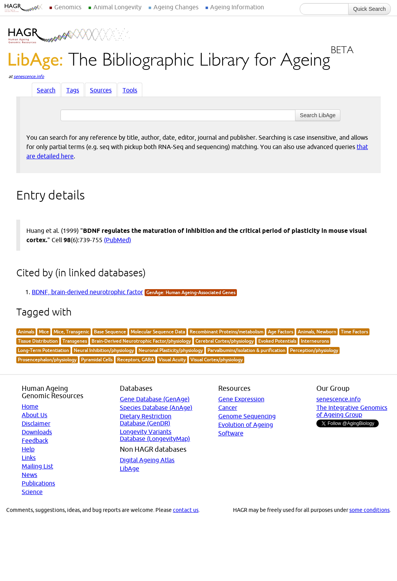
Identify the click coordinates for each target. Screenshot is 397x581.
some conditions (369, 510)
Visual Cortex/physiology (216, 359)
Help (28, 449)
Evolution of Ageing (245, 424)
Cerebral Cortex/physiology (224, 340)
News (29, 474)
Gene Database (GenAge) (155, 398)
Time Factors (354, 331)
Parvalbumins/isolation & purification (246, 350)
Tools (130, 90)
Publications (38, 483)
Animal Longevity (117, 6)
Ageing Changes (176, 6)
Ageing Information (237, 6)
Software (230, 433)
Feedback (35, 440)
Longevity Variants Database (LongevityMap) (155, 435)
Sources (101, 90)
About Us (34, 414)
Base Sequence (110, 331)
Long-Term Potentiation (43, 350)
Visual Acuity (172, 359)
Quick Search (369, 9)
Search (46, 90)
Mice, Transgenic (71, 331)
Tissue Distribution (38, 340)
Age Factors (280, 331)
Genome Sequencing (247, 416)
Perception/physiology (314, 350)
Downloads (37, 431)
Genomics (67, 6)
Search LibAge (318, 115)
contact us (185, 510)
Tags (72, 90)
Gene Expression (241, 398)
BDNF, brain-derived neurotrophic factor (87, 291)
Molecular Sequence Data (158, 331)
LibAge (129, 468)
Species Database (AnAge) (156, 407)
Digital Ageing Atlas (147, 459)
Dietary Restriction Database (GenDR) (145, 420)
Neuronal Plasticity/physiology (170, 350)
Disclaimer (36, 423)
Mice (44, 331)
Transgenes (74, 340)
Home (30, 406)
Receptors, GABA (135, 359)
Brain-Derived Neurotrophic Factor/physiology (141, 340)
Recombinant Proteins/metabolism (226, 331)
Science (32, 491)
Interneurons (315, 340)
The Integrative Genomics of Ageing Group (351, 411)
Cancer (227, 407)
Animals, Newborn (317, 331)
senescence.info (29, 76)
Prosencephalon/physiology (47, 359)
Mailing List (37, 466)
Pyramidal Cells (96, 359)
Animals (26, 331)
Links (29, 457)
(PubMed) (117, 239)
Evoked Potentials (277, 340)
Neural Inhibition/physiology (104, 350)
